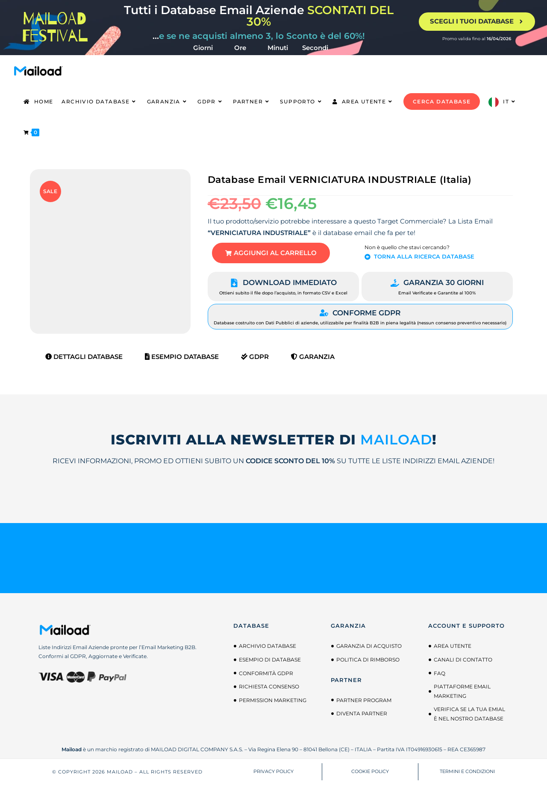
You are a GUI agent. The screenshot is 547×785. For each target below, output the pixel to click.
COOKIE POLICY (370, 772)
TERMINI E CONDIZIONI (467, 772)
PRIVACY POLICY (273, 772)
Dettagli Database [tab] (84, 357)
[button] (271, 253)
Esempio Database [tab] (182, 357)
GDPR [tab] (255, 357)
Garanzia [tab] (313, 357)
